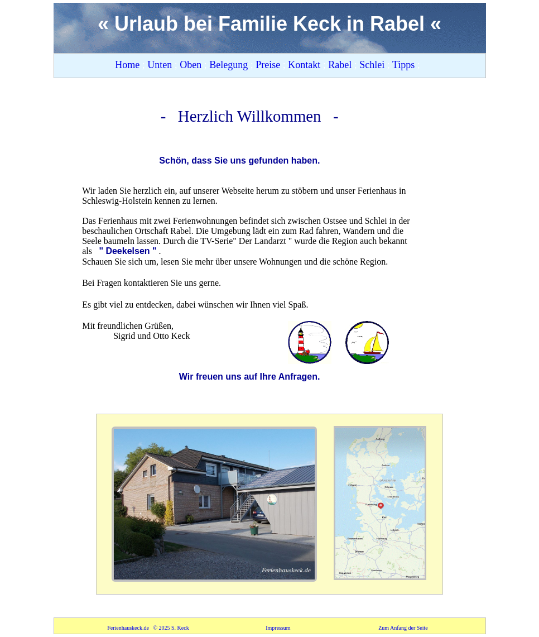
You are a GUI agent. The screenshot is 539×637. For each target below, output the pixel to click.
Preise (269, 64)
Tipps (404, 64)
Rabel (341, 64)
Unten (160, 64)
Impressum (279, 628)
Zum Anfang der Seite (403, 628)
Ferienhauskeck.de (128, 628)
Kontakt (305, 64)
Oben (192, 64)
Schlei (373, 64)
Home (128, 64)
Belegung (230, 64)
